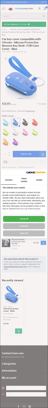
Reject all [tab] (24, 233)
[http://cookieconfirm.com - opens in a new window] (35, 172)
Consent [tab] (8, 180)
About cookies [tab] (24, 179)
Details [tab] (39, 180)
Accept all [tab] (24, 219)
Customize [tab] (24, 226)
